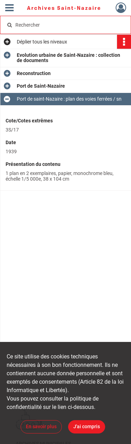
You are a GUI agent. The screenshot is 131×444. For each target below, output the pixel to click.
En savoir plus (41, 426)
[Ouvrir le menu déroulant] (9, 8)
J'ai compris (86, 426)
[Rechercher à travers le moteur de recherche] (64, 25)
